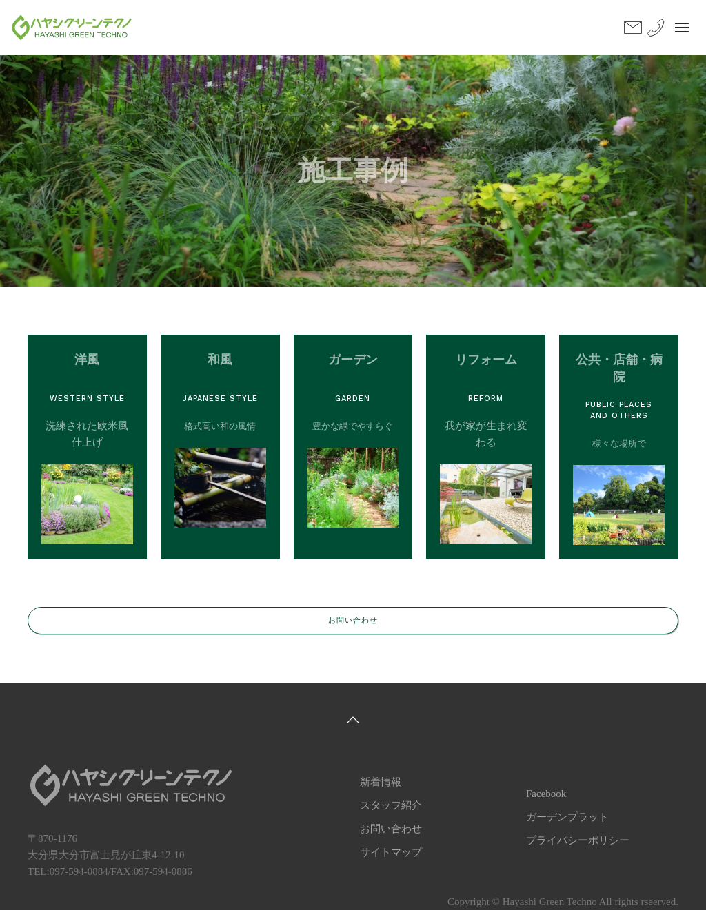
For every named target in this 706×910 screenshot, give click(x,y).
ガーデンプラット (567, 817)
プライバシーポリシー (577, 840)
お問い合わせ (353, 620)
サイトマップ (391, 852)
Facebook (546, 793)
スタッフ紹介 (391, 805)
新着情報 (380, 781)
